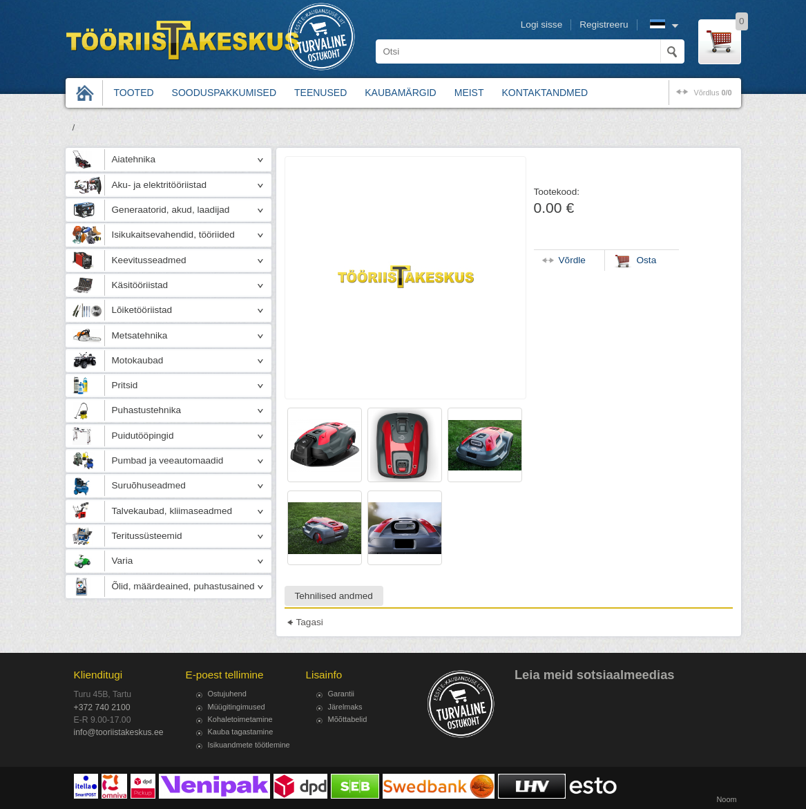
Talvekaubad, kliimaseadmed (172, 511)
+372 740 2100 (102, 707)
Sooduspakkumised (224, 92)
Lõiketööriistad (142, 310)
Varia (122, 560)
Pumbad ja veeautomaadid (168, 460)
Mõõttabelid (347, 719)
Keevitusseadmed (149, 260)
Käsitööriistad (140, 285)
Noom (726, 799)
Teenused (320, 92)
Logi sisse (541, 24)
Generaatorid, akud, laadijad (171, 209)
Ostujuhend (227, 693)
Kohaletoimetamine (240, 719)
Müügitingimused (236, 707)
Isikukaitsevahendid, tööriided (173, 234)
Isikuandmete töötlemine (249, 745)
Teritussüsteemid (147, 536)
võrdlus (712, 92)
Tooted (134, 92)
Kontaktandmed (545, 92)
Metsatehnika (140, 335)
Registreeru (603, 24)
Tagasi (309, 622)
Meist (469, 92)
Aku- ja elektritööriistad (159, 185)
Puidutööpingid (143, 435)
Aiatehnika (133, 159)
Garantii (341, 693)
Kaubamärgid (400, 92)
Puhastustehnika (147, 410)
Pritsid (125, 385)
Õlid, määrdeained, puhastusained (183, 586)
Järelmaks (345, 707)
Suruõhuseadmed (149, 485)
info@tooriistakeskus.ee (119, 732)
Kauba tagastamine (241, 731)
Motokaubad (138, 360)
